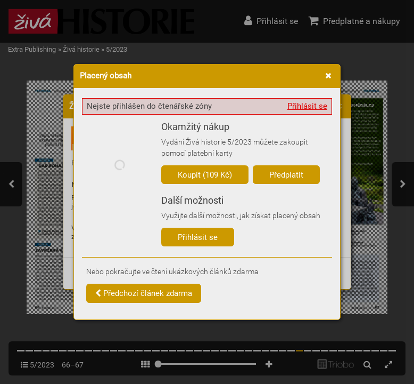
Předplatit (286, 175)
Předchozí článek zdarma (143, 293)
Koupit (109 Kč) (205, 175)
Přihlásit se (307, 106)
